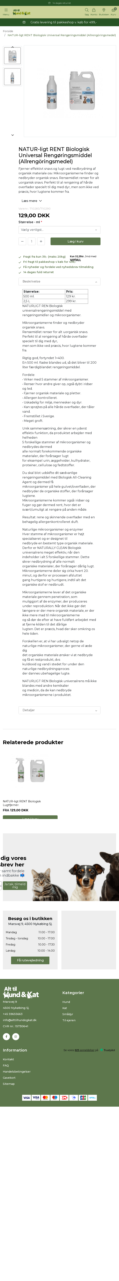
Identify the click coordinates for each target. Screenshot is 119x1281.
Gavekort (9, 1090)
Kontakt (9, 1071)
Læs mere (32, 201)
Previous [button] (12, 47)
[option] (12, 54)
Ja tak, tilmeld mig (15, 897)
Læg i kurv (76, 241)
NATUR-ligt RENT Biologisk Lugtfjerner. (23, 809)
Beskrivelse (31, 281)
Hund (66, 1013)
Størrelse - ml (30, 222)
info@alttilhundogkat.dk (21, 1032)
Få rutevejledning (30, 972)
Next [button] (12, 135)
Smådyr (68, 1026)
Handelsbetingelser (18, 1083)
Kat (64, 1019)
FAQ (6, 1077)
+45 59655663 (13, 1025)
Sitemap (9, 1096)
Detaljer (29, 710)
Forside (8, 31)
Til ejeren (69, 1032)
